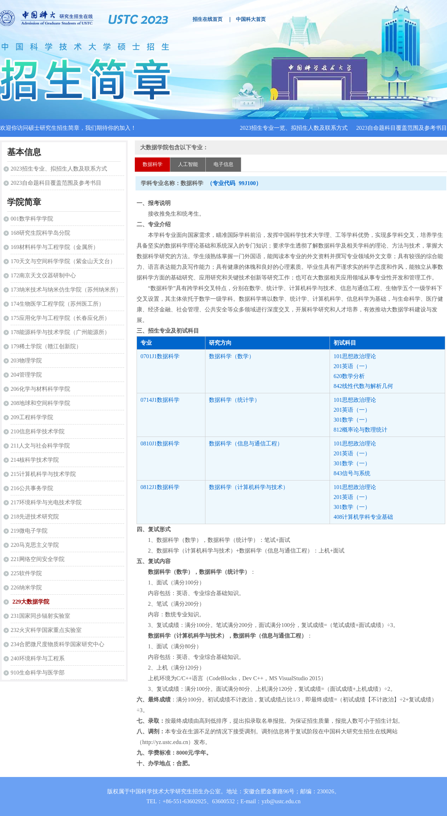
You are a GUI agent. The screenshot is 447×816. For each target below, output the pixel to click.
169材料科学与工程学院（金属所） (55, 247)
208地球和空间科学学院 (40, 403)
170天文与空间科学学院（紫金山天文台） (63, 261)
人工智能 (188, 164)
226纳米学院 (26, 587)
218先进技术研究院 (35, 517)
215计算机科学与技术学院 (43, 474)
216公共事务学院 (32, 488)
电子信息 (223, 164)
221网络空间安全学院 (38, 559)
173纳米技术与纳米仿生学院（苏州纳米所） (66, 290)
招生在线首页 (207, 19)
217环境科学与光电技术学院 (46, 502)
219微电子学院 (29, 531)
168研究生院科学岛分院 (40, 233)
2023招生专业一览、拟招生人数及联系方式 (294, 128)
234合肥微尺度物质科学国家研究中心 (57, 644)
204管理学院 (26, 375)
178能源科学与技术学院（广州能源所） (60, 332)
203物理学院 (26, 360)
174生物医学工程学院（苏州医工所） (57, 304)
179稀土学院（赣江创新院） (46, 346)
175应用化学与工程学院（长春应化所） (60, 318)
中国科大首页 (251, 19)
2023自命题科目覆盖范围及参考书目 (401, 128)
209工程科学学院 (32, 417)
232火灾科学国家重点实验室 (46, 630)
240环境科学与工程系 (38, 658)
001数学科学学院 (32, 219)
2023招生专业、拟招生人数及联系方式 (59, 169)
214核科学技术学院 (35, 460)
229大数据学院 (30, 602)
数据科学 (152, 164)
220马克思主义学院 (35, 545)
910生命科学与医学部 (38, 673)
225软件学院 (26, 573)
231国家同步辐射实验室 (40, 616)
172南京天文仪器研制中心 (43, 275)
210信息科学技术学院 (38, 431)
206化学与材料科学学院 (40, 389)
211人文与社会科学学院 (40, 446)
